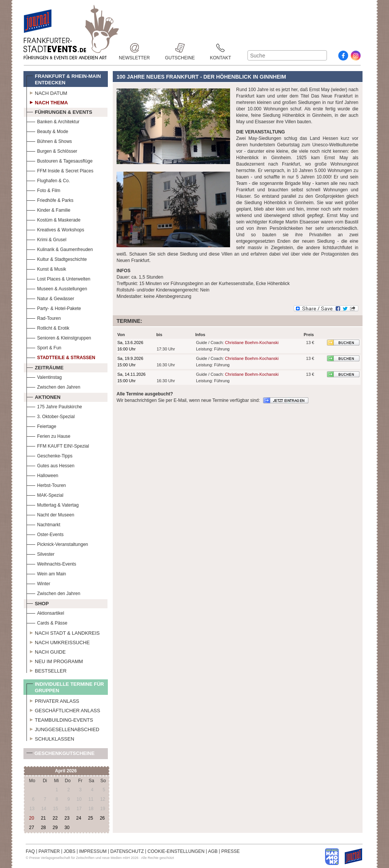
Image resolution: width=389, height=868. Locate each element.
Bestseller (46, 670)
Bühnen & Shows (49, 140)
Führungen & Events (59, 111)
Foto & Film (43, 189)
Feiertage (41, 425)
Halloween (42, 474)
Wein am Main (46, 573)
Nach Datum (46, 92)
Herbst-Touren (46, 484)
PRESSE (230, 851)
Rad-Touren (43, 317)
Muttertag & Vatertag (52, 504)
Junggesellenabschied (63, 728)
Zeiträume (45, 366)
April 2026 (65, 770)
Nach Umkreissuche (58, 641)
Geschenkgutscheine (60, 754)
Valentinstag (44, 376)
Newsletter (134, 48)
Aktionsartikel (45, 612)
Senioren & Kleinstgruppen (58, 337)
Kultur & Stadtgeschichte (56, 258)
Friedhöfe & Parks (49, 199)
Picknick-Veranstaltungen (57, 543)
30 (66, 827)
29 (55, 827)
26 (102, 818)
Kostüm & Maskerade (53, 219)
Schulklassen (50, 738)
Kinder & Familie (48, 209)
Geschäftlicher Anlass (63, 709)
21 (43, 818)
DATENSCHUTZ (127, 851)
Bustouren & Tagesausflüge (59, 160)
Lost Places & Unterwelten (58, 278)
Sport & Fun (43, 346)
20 (31, 818)
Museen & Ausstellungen (56, 287)
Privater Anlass (52, 700)
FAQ (30, 851)
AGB (213, 851)
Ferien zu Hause (48, 435)
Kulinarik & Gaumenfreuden (59, 248)
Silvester (40, 553)
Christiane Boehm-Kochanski (252, 342)
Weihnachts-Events (51, 563)
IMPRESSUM (93, 851)
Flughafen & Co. (48, 179)
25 (90, 818)
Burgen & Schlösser (51, 150)
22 (55, 818)
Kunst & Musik (46, 268)
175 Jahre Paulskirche (54, 405)
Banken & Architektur (52, 120)
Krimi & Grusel (46, 238)
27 (31, 827)
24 (78, 818)
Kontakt (220, 48)
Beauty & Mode (47, 130)
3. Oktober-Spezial (50, 415)
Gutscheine (180, 48)
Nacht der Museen (50, 514)
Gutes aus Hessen (50, 464)
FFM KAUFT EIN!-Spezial (57, 445)
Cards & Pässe (46, 622)
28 (43, 827)
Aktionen (43, 396)
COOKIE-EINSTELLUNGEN (176, 851)
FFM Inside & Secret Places (59, 170)
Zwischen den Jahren (53, 386)
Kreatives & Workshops (55, 228)
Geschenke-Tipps (49, 455)
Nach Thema (47, 101)
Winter (38, 582)
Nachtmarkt (43, 523)
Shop (37, 602)
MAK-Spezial (44, 494)
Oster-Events (45, 533)
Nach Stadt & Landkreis (63, 632)
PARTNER (49, 851)
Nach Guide (46, 651)
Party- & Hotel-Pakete (53, 307)
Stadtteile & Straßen (60, 356)
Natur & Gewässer (50, 297)
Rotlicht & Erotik (47, 327)
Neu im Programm (54, 660)
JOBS (69, 851)
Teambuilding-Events (59, 719)
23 (66, 818)
